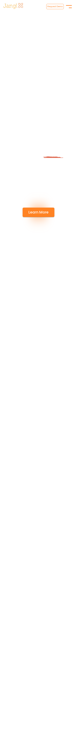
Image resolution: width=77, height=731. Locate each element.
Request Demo (55, 6)
